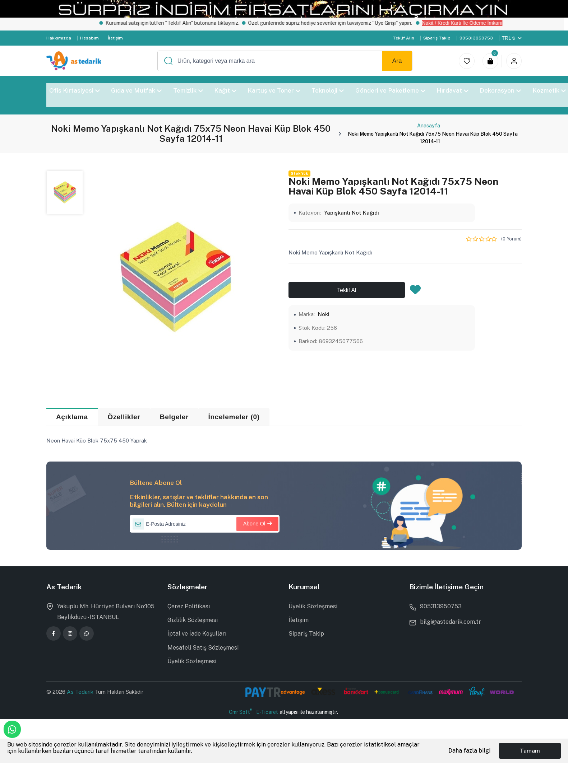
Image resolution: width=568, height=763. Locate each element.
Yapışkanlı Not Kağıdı (351, 213)
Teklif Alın (403, 38)
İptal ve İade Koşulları (196, 633)
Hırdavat (452, 90)
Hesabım (89, 38)
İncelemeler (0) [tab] (234, 417)
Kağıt (225, 90)
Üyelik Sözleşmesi (191, 661)
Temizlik (188, 90)
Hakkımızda (58, 38)
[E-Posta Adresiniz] (205, 524)
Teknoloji (327, 90)
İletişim (115, 38)
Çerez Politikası (188, 606)
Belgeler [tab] (174, 417)
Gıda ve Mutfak (136, 90)
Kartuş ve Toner (274, 90)
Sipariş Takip (437, 38)
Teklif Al (346, 290)
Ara (397, 60)
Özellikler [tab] (123, 417)
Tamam (530, 750)
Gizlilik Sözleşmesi (192, 620)
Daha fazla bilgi (469, 750)
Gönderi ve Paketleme (390, 90)
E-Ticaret (267, 712)
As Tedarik (81, 692)
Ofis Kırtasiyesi (74, 90)
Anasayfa (428, 125)
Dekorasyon (500, 90)
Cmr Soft (240, 711)
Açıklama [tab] (72, 417)
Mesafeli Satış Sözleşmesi (203, 647)
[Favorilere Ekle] (415, 292)
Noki (323, 314)
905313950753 (476, 38)
